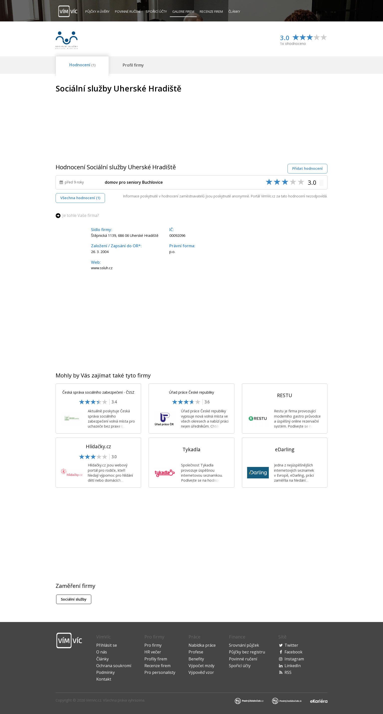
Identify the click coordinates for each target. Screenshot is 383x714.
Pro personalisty (159, 672)
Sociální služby (74, 599)
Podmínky (105, 672)
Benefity (196, 659)
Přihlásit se (106, 645)
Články (234, 11)
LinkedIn (293, 665)
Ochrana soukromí (113, 665)
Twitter (291, 645)
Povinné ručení (127, 11)
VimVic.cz (93, 700)
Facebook (293, 652)
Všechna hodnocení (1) (80, 197)
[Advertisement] (285, 119)
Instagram (294, 659)
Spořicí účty (156, 11)
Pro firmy (153, 645)
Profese (196, 652)
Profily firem (155, 659)
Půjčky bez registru (247, 652)
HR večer (152, 652)
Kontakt (103, 679)
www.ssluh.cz (101, 268)
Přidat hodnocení (307, 168)
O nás (101, 652)
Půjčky (97, 11)
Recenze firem (211, 11)
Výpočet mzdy (201, 665)
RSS (288, 672)
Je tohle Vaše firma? (80, 215)
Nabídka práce (202, 645)
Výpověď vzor (201, 672)
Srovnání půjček (244, 645)
